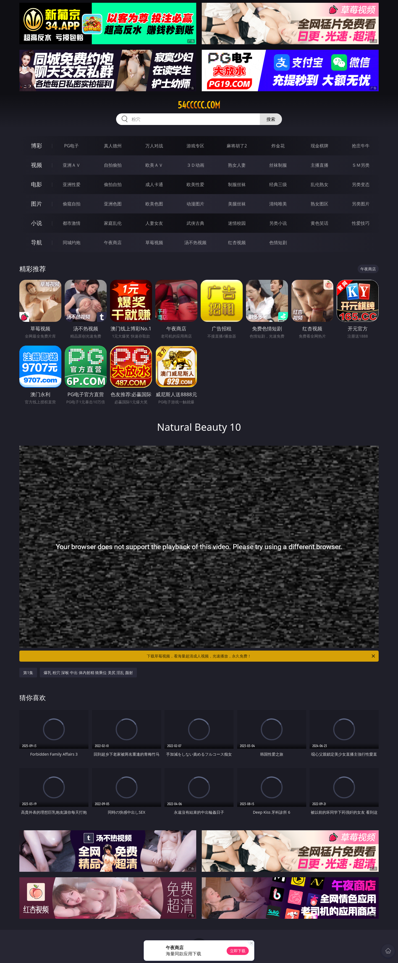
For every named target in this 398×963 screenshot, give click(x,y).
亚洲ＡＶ (71, 165)
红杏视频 (237, 242)
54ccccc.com (199, 105)
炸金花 (278, 146)
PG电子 (71, 146)
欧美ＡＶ (154, 165)
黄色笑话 (319, 223)
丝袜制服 (278, 165)
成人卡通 (154, 184)
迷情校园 (237, 223)
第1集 (28, 672)
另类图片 (361, 204)
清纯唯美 (278, 204)
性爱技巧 (361, 223)
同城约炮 (71, 242)
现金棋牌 (319, 146)
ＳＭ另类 (361, 165)
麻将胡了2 (237, 146)
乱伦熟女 (319, 184)
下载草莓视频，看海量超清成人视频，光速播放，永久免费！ (261, 656)
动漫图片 (195, 204)
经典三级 (278, 184)
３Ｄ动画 (195, 165)
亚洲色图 (113, 204)
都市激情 (71, 223)
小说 (36, 223)
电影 (36, 184)
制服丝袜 (237, 184)
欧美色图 (154, 204)
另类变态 (361, 184)
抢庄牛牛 (361, 146)
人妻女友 (154, 223)
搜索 (270, 119)
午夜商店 (113, 242)
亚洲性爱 (71, 184)
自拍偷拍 (113, 165)
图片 (36, 203)
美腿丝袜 (237, 204)
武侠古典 (195, 223)
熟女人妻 (237, 165)
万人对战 (154, 146)
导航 (36, 242)
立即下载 (237, 950)
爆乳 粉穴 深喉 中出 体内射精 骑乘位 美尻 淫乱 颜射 (88, 672)
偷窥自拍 (71, 204)
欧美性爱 (195, 184)
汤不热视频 (195, 242)
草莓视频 (154, 242)
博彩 (36, 145)
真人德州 (113, 146)
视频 (36, 165)
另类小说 (278, 223)
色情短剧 (278, 242)
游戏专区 (195, 146)
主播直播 (319, 165)
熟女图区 (319, 204)
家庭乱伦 (113, 223)
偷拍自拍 (113, 184)
